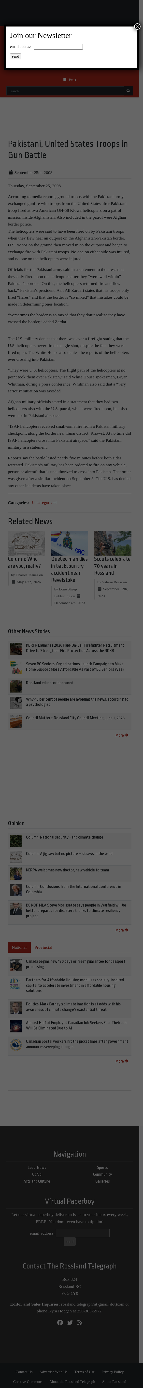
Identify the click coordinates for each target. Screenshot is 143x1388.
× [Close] (137, 26)
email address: (21, 46)
